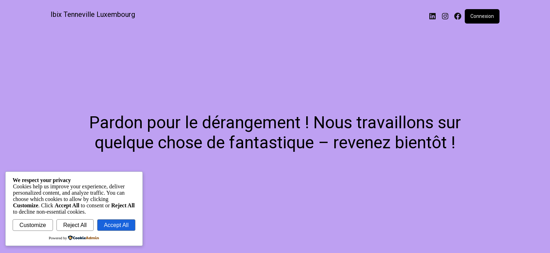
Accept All (116, 225)
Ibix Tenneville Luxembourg (93, 14)
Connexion (482, 16)
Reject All (75, 225)
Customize (33, 225)
